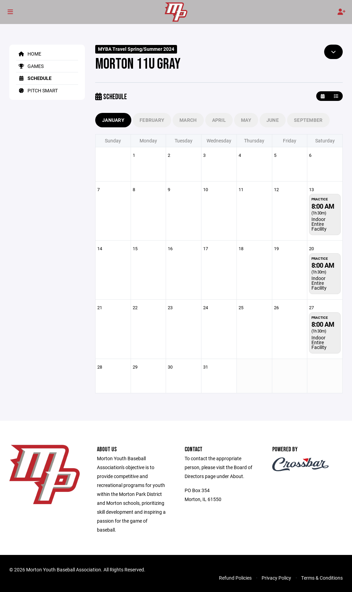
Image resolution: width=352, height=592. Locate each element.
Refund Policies (235, 577)
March (188, 120)
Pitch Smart (37, 90)
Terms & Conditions (322, 577)
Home (28, 53)
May (246, 120)
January (113, 120)
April (219, 120)
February (152, 120)
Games (30, 66)
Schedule (34, 78)
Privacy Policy (276, 577)
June (272, 120)
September (308, 120)
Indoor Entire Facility (319, 224)
